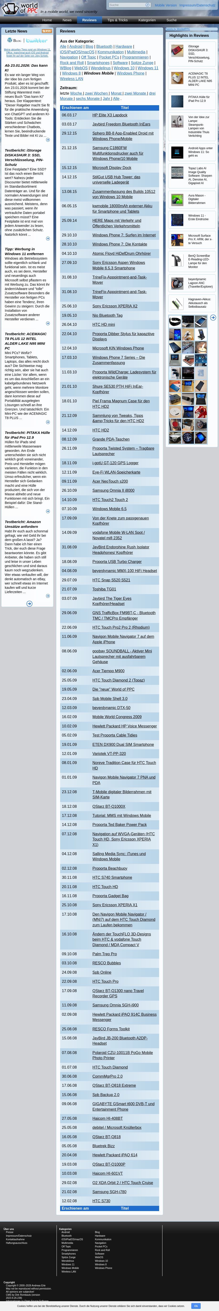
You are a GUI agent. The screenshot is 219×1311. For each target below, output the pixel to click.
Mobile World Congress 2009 (117, 717)
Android (75, 46)
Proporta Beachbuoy (110, 868)
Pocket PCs (109, 57)
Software (120, 63)
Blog (89, 46)
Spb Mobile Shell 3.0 (110, 699)
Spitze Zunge (142, 63)
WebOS (81, 68)
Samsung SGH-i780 (109, 1192)
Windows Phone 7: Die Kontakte (120, 244)
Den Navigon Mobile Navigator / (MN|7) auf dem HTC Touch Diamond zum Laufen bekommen (124, 919)
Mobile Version (166, 5)
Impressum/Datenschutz (197, 5)
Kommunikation (111, 52)
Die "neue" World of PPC (114, 689)
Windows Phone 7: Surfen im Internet (124, 235)
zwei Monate (136, 93)
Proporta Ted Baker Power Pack (120, 825)
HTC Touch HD (105, 887)
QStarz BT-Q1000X (109, 806)
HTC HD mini (104, 324)
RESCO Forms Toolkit (111, 1029)
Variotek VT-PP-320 (109, 754)
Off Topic (88, 57)
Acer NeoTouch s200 (110, 481)
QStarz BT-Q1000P (109, 1164)
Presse (9, 1232)
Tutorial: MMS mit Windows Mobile (122, 816)
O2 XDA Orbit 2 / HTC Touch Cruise (123, 1183)
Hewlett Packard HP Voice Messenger (125, 726)
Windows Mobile (70, 1268)
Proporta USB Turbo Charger (117, 562)
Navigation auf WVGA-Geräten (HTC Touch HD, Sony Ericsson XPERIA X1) (124, 839)
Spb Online (102, 972)
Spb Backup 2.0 (106, 1095)
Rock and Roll (72, 63)
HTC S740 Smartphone (112, 877)
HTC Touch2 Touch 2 (110, 500)
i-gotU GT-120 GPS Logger (116, 463)
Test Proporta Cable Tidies (115, 735)
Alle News (29, 604)
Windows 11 (148, 68)
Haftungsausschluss (16, 1243)
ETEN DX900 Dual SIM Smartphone (123, 745)
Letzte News (16, 31)
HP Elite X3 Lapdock (110, 115)
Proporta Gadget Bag (111, 896)
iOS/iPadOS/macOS (77, 52)
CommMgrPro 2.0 (108, 1076)
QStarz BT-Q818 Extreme (114, 1085)
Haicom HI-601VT (108, 1173)
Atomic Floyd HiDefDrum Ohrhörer (122, 253)
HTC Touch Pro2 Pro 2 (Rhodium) (121, 627)
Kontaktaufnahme (15, 1239)
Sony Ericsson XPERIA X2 (115, 306)
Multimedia (136, 52)
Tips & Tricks (117, 20)
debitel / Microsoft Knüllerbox (117, 1127)
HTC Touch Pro (106, 981)
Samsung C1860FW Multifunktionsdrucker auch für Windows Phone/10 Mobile (118, 153)
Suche (172, 20)
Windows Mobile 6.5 (110, 509)
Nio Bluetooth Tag (108, 315)
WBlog (65, 68)
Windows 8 (71, 73)
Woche (76, 93)
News (67, 20)
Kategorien (147, 20)
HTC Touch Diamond (110, 1067)
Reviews (89, 20)
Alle (63, 46)
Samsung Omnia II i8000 (114, 490)
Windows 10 (124, 68)
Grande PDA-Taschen (111, 439)
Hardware (123, 46)
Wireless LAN (71, 79)
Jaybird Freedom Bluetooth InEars (122, 124)
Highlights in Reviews (189, 35)
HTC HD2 (101, 430)
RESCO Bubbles (107, 963)
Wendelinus (101, 68)
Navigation (69, 57)
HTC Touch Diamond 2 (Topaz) (119, 680)
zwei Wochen (97, 93)
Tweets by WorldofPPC (178, 29)
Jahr (107, 99)
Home (47, 20)
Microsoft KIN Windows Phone (118, 348)
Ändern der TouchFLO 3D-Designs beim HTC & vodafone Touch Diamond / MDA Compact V (122, 939)
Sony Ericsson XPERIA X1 (115, 905)
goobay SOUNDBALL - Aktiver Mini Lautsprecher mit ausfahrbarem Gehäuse (122, 656)
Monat (117, 93)
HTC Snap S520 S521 (111, 580)
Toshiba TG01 (104, 589)
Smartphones (98, 63)
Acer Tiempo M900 (109, 671)
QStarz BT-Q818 (107, 1137)
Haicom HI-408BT (108, 1118)
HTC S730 (101, 1201)
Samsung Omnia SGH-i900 (116, 1005)
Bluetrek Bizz (104, 1146)
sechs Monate (88, 99)
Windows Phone (131, 73)
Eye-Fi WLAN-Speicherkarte (117, 472)
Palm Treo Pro (105, 954)
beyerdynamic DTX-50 (111, 708)
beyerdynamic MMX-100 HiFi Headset (125, 571)
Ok (196, 1306)
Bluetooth (104, 46)
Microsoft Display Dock (112, 168)
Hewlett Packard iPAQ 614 (115, 1155)
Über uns (9, 1229)
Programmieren (135, 57)
